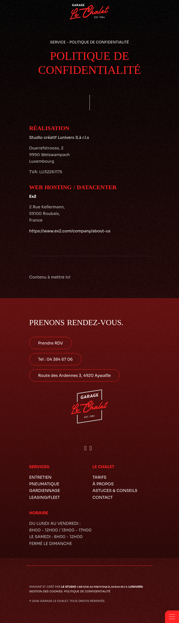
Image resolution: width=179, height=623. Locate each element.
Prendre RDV (50, 343)
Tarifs (99, 477)
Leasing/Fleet (44, 497)
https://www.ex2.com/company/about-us (69, 231)
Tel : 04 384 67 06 (55, 359)
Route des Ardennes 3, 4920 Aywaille (74, 375)
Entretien (40, 477)
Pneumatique (44, 484)
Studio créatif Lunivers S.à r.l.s (59, 137)
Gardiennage (44, 490)
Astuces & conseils (114, 490)
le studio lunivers (102, 586)
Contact (102, 497)
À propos (103, 484)
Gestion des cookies (46, 591)
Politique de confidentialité (87, 591)
